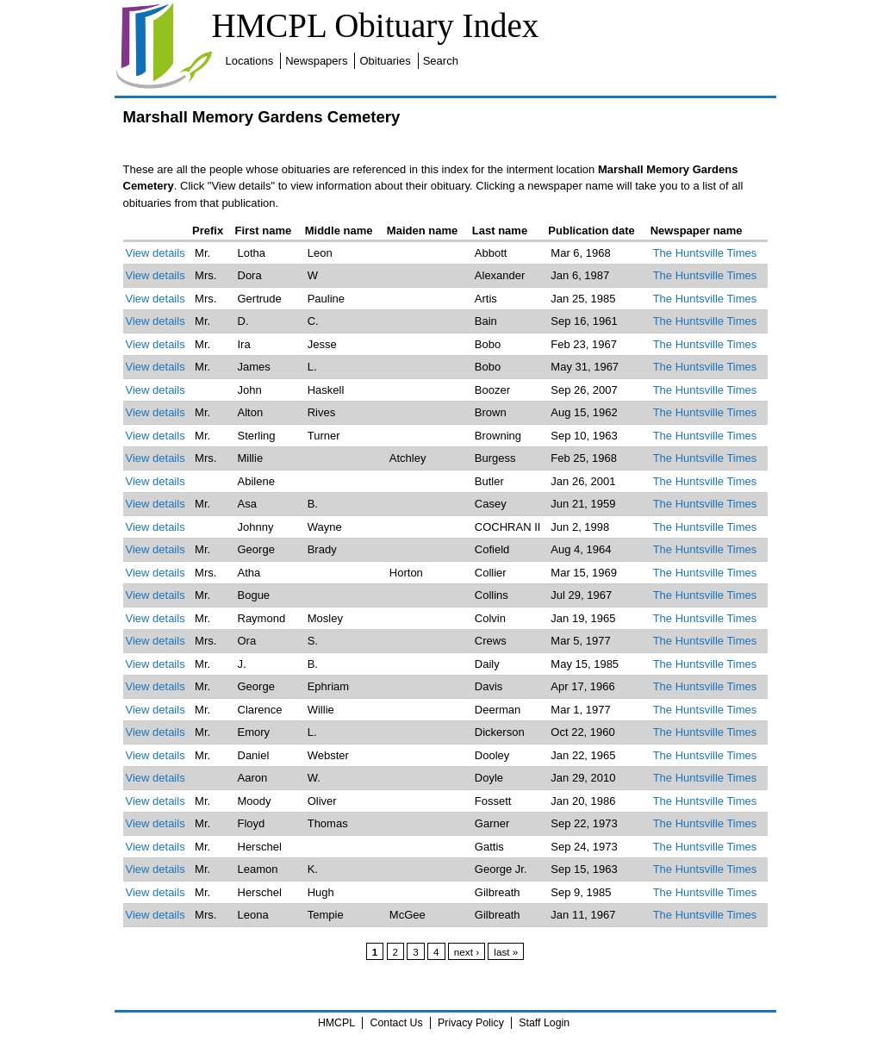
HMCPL (336, 1023)
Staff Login (544, 1023)
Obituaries (384, 60)
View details (155, 252)
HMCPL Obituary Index (375, 25)
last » (506, 951)
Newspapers (316, 60)
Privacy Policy (471, 1023)
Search (440, 60)
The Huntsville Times (705, 252)
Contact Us (396, 1023)
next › (466, 951)
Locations (250, 60)
